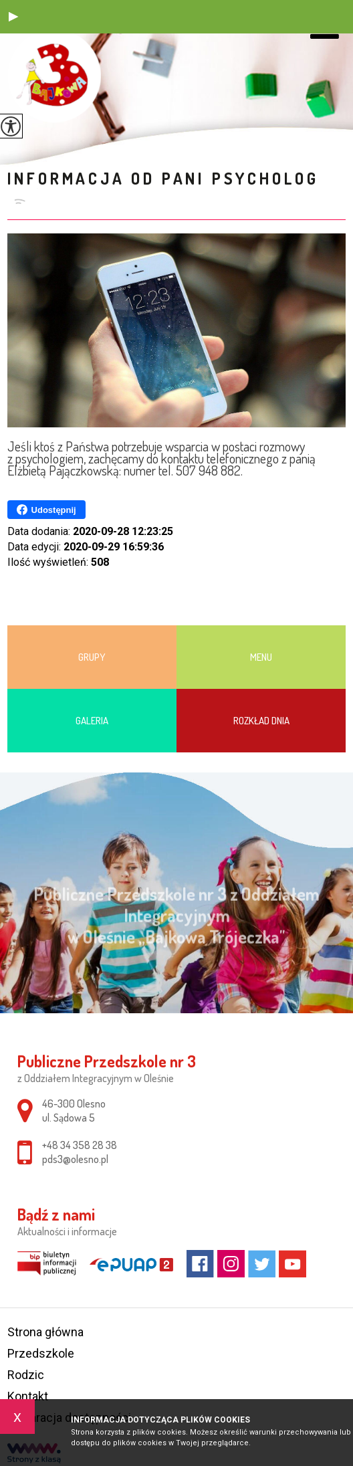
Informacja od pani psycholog (163, 178)
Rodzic (25, 1375)
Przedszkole (40, 1353)
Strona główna (45, 1332)
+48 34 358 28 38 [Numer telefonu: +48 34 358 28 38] (79, 1145)
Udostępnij (46, 509)
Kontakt (27, 1396)
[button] (13, 16)
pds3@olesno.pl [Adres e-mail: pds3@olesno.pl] (75, 1159)
